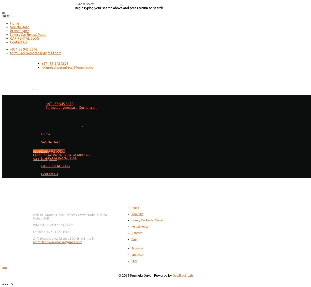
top (4, 267)
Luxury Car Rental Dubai (28, 34)
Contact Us (18, 42)
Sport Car (138, 254)
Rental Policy (140, 226)
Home (14, 23)
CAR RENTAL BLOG (24, 38)
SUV (134, 261)
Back (6, 15)
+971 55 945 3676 (23, 49)
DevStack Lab (183, 275)
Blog (135, 239)
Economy (137, 248)
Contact (137, 233)
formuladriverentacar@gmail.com (35, 53)
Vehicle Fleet (19, 27)
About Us (137, 214)
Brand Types (19, 31)
